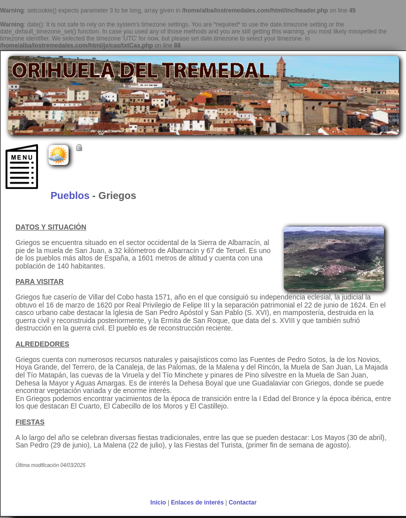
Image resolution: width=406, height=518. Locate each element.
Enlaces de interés (197, 502)
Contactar (243, 502)
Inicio (158, 502)
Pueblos (70, 195)
